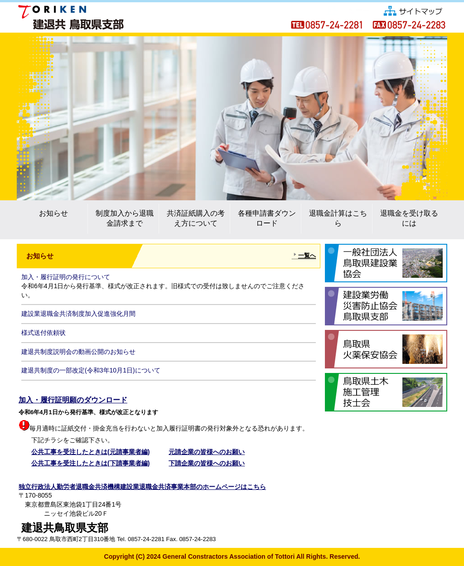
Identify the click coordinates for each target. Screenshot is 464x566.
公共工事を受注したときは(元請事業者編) (90, 451)
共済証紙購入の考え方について (196, 218)
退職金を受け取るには (409, 218)
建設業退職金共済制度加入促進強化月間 (78, 313)
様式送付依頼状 (43, 332)
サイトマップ (413, 10)
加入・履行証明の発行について (65, 277)
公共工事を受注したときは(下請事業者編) (90, 463)
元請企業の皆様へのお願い (207, 451)
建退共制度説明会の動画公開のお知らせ (78, 351)
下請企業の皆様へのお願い (207, 463)
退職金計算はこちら (338, 218)
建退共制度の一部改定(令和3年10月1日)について (90, 370)
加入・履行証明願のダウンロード (73, 400)
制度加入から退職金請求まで (125, 218)
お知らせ (53, 213)
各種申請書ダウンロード (267, 218)
